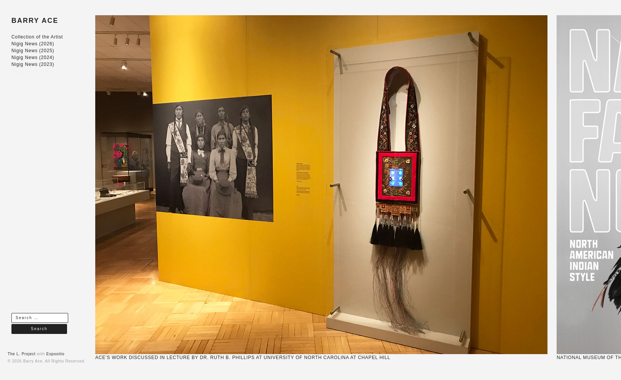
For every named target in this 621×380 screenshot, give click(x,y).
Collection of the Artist (37, 37)
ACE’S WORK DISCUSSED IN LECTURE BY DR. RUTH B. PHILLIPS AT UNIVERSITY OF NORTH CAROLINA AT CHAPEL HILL (242, 357)
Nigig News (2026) (32, 43)
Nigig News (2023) (32, 64)
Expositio (55, 354)
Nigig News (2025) (32, 50)
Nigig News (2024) (32, 57)
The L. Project (21, 354)
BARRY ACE (34, 20)
